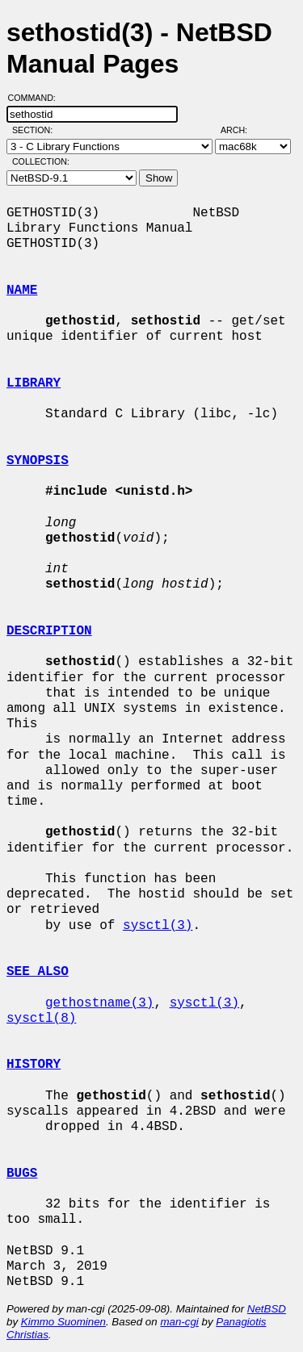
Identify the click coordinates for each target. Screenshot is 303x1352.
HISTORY (33, 1065)
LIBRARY (33, 383)
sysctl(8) (41, 1019)
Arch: (241, 130)
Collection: (40, 161)
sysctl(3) (157, 926)
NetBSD (266, 1309)
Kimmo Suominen (63, 1322)
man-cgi (179, 1322)
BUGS (21, 1173)
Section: (36, 130)
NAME (21, 290)
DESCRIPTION (49, 631)
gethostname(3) (99, 1003)
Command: (36, 98)
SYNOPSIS (37, 461)
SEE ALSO (37, 972)
